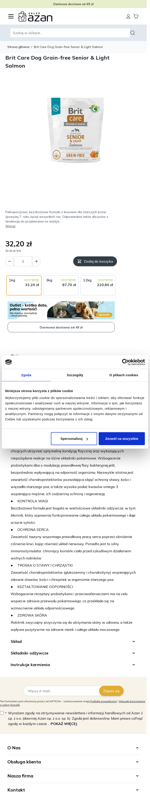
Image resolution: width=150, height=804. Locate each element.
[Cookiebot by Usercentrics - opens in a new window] (125, 362)
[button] (73, 748)
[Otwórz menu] (11, 16)
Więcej (10, 226)
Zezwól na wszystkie (121, 438)
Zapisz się (111, 691)
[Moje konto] (128, 16)
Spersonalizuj (74, 438)
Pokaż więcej (64, 723)
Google (15, 704)
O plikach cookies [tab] (123, 375)
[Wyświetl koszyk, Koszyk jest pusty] (136, 16)
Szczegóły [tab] (75, 375)
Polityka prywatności (103, 701)
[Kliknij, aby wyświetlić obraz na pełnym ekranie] (73, 130)
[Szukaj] (133, 32)
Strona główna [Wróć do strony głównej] (18, 47)
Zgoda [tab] (26, 375)
